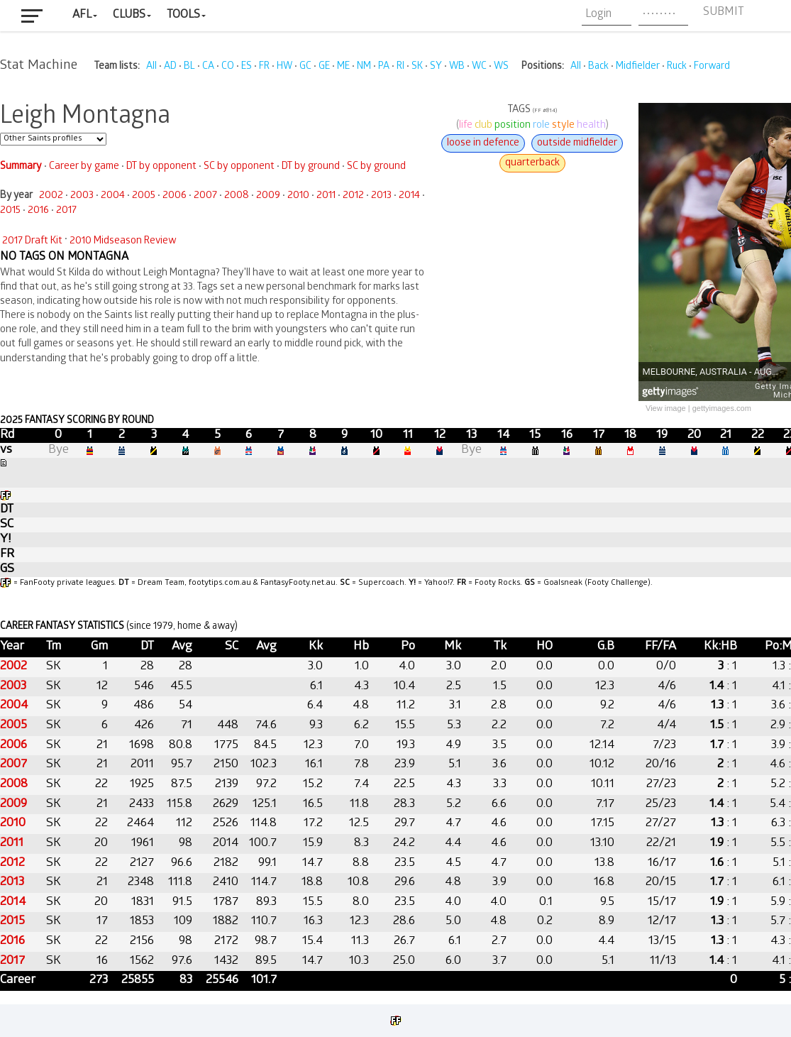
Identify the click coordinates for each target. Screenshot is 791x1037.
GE (324, 67)
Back (598, 67)
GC (305, 67)
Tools (183, 15)
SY (436, 67)
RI (400, 67)
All (151, 67)
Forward (712, 67)
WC (479, 67)
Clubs (129, 15)
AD (170, 67)
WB (457, 67)
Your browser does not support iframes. (395, 536)
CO (227, 67)
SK (417, 67)
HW (284, 67)
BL (189, 67)
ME (343, 67)
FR (264, 67)
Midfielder (638, 67)
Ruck (677, 67)
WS (501, 67)
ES (246, 67)
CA (208, 67)
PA (383, 67)
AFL (82, 15)
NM (364, 67)
